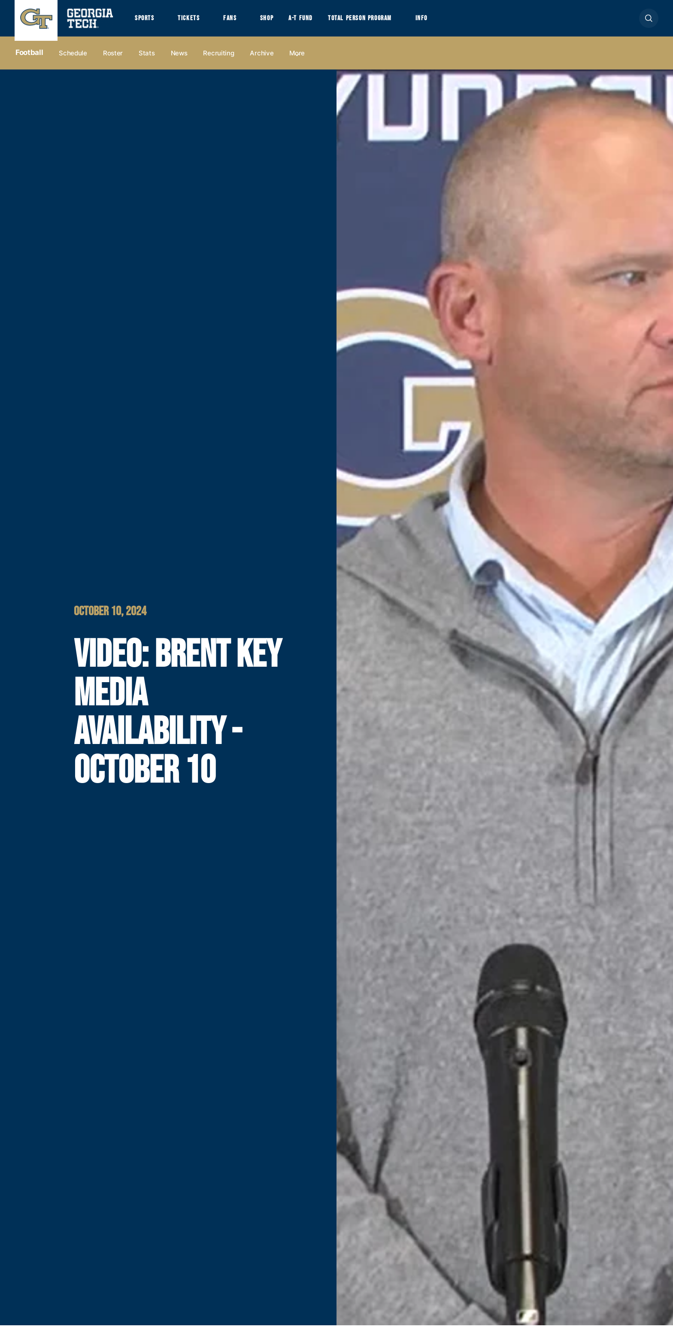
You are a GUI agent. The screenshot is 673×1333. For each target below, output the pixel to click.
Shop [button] (283, 22)
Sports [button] (146, 22)
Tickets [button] (196, 22)
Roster (113, 61)
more (297, 61)
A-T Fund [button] (320, 22)
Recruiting (218, 61)
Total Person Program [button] (388, 22)
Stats (147, 61)
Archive (261, 61)
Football (29, 60)
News (179, 61)
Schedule (73, 61)
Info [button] (459, 22)
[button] (648, 22)
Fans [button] (242, 22)
